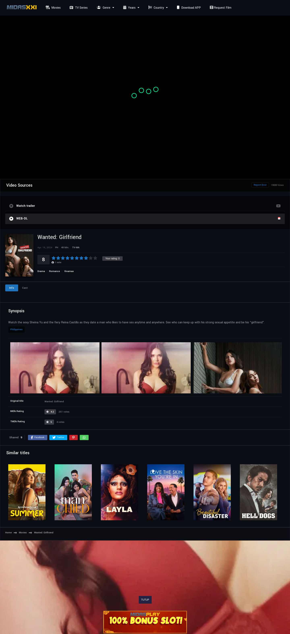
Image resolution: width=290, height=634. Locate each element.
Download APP (188, 8)
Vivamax (69, 271)
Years (129, 8)
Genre (103, 8)
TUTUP (145, 600)
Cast (25, 288)
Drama (41, 271)
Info (11, 288)
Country (155, 8)
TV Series (78, 8)
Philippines (16, 329)
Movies (53, 8)
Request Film (220, 8)
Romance (54, 271)
